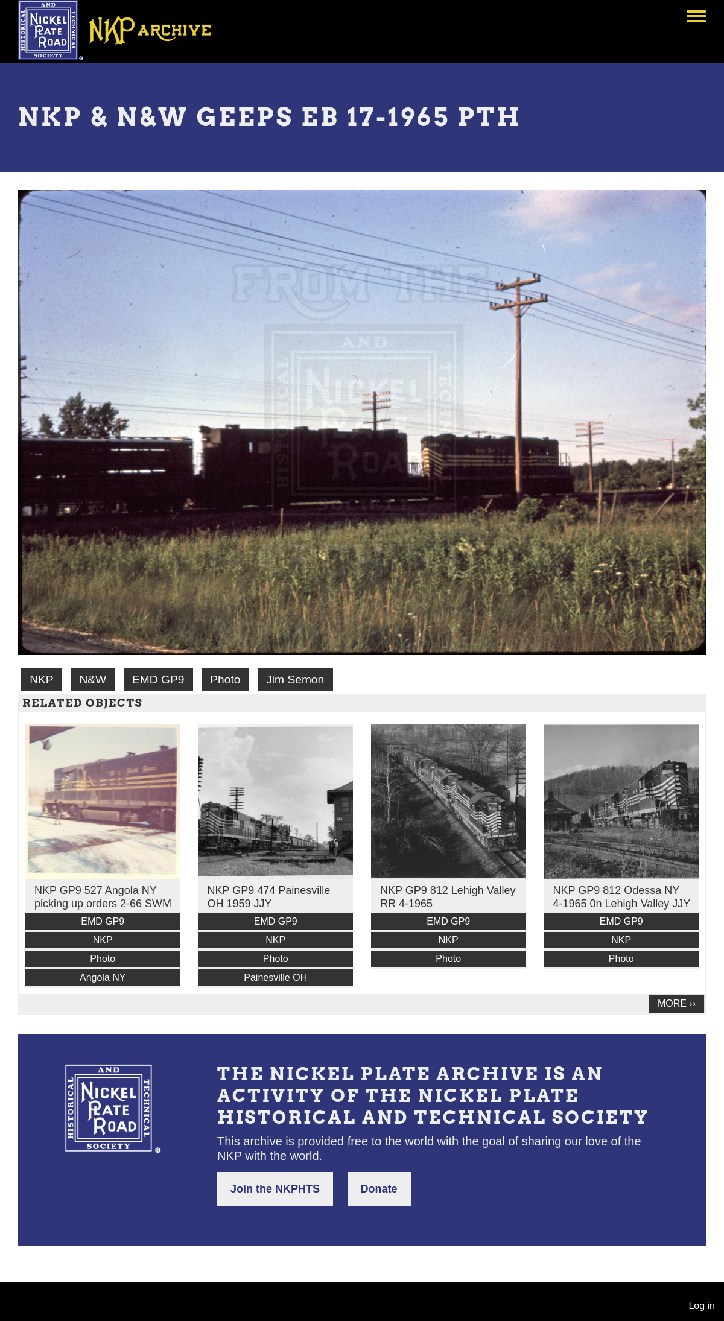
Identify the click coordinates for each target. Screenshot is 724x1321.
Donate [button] (379, 1189)
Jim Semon (295, 679)
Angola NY (103, 977)
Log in (701, 1305)
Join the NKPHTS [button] (275, 1189)
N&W (92, 679)
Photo (225, 679)
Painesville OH (275, 977)
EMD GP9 (158, 679)
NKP (41, 679)
